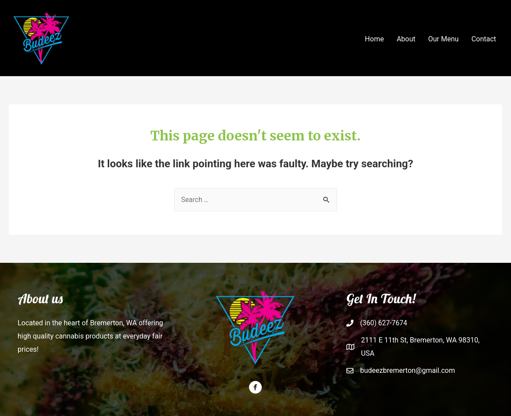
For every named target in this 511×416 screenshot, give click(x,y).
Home (374, 39)
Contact (483, 39)
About (406, 39)
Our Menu (443, 39)
